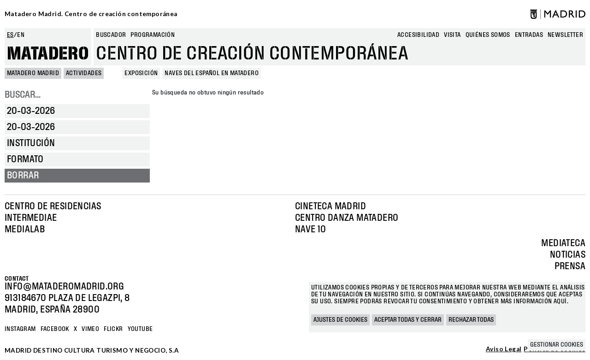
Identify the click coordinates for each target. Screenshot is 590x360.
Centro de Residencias (53, 206)
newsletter (565, 35)
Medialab (25, 229)
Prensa (570, 266)
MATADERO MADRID (33, 73)
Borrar (23, 175)
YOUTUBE (140, 329)
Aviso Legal (503, 349)
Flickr (113, 329)
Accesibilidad (418, 35)
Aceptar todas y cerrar (408, 320)
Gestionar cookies (556, 345)
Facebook (55, 329)
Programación (152, 35)
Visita (452, 35)
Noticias (567, 255)
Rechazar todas (471, 320)
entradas (529, 35)
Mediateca (563, 243)
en (20, 35)
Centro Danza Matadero (346, 218)
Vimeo (90, 329)
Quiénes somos (488, 35)
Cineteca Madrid (330, 206)
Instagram (20, 329)
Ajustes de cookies (340, 320)
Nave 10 (310, 229)
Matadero (48, 54)
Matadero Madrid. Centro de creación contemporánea (91, 14)
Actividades (83, 73)
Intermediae (31, 218)
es (10, 35)
